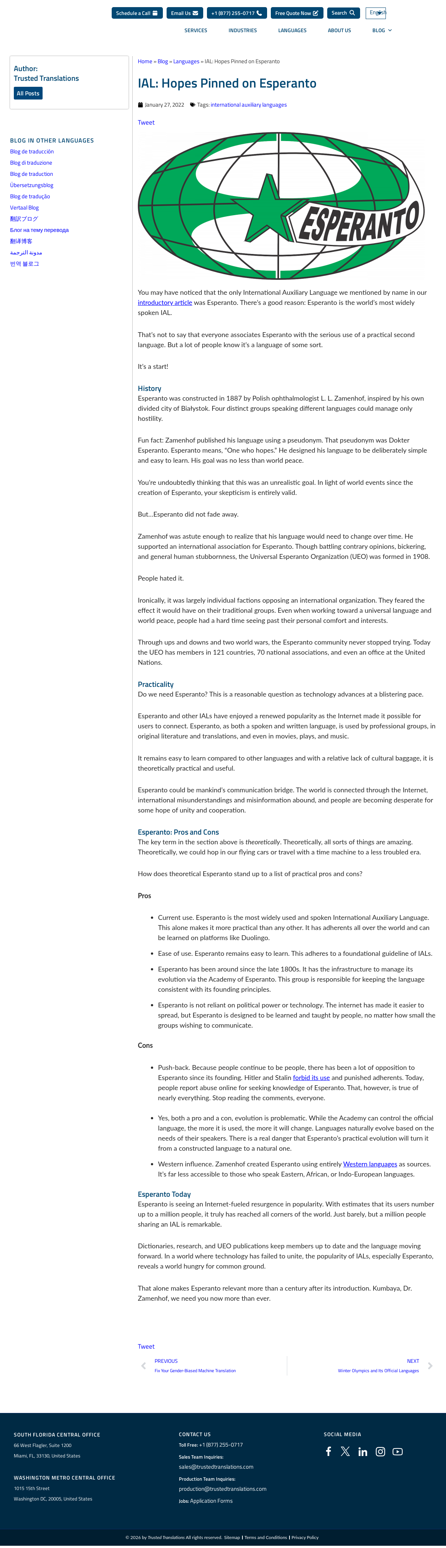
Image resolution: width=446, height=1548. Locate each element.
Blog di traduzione (31, 163)
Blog (382, 31)
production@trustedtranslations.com (222, 1489)
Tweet (146, 122)
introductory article (166, 302)
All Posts (28, 93)
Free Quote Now (297, 14)
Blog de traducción (32, 151)
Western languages (371, 1164)
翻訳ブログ (24, 219)
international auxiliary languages (249, 104)
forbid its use (312, 1077)
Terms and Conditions (266, 1539)
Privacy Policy (305, 1539)
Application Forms (214, 1501)
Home (145, 61)
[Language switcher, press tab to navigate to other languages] (386, 14)
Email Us (185, 14)
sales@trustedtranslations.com (216, 1467)
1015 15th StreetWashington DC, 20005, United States (53, 1495)
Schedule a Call (137, 14)
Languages (292, 31)
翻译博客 (21, 241)
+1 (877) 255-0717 (237, 14)
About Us (339, 31)
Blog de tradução (30, 196)
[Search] (343, 14)
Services (196, 31)
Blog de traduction (31, 174)
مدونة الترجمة (26, 252)
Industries (243, 31)
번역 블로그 (24, 264)
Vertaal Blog (24, 208)
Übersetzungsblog (31, 185)
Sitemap (232, 1539)
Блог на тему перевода (39, 230)
